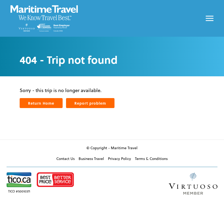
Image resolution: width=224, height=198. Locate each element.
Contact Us (65, 158)
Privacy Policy (119, 158)
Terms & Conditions (151, 158)
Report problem (90, 103)
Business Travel (91, 158)
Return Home (41, 103)
